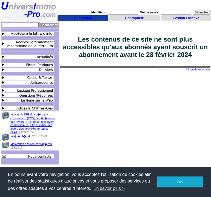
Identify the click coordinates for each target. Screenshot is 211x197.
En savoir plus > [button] (109, 188)
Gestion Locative (186, 18)
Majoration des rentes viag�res (31, 144)
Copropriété (134, 18)
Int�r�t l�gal (20, 136)
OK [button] (180, 182)
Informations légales (198, 69)
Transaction (83, 18)
